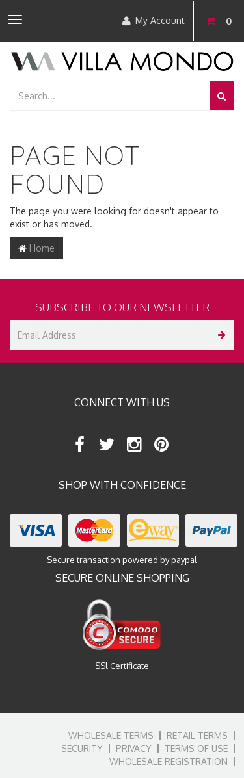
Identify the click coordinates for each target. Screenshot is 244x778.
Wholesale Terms (111, 735)
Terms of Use (196, 748)
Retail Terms (197, 735)
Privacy (134, 748)
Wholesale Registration (168, 761)
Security (82, 748)
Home (36, 247)
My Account (153, 20)
